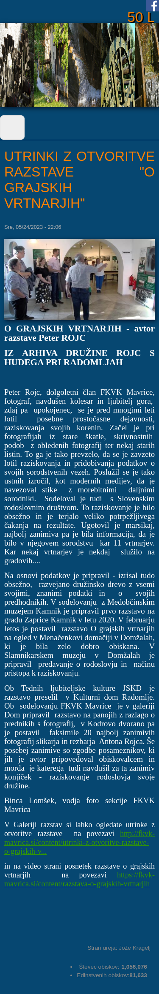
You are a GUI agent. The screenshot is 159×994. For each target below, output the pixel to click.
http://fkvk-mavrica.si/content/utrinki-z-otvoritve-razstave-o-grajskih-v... (79, 842)
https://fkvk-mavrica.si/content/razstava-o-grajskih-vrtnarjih (79, 879)
